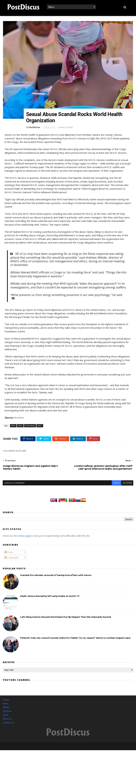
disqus (116, 478)
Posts (9, 547)
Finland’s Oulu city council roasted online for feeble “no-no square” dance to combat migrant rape (75, 633)
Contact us (8, 718)
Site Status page (22, 531)
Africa (13, 421)
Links (5, 710)
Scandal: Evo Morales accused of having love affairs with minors (56, 571)
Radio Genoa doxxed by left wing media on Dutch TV (49, 591)
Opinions (7, 706)
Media (6, 702)
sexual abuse (29, 421)
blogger (127, 478)
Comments (12, 553)
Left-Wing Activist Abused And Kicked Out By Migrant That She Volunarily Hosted (65, 612)
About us (7, 714)
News (20, 421)
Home (6, 695)
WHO (39, 421)
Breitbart (19, 413)
